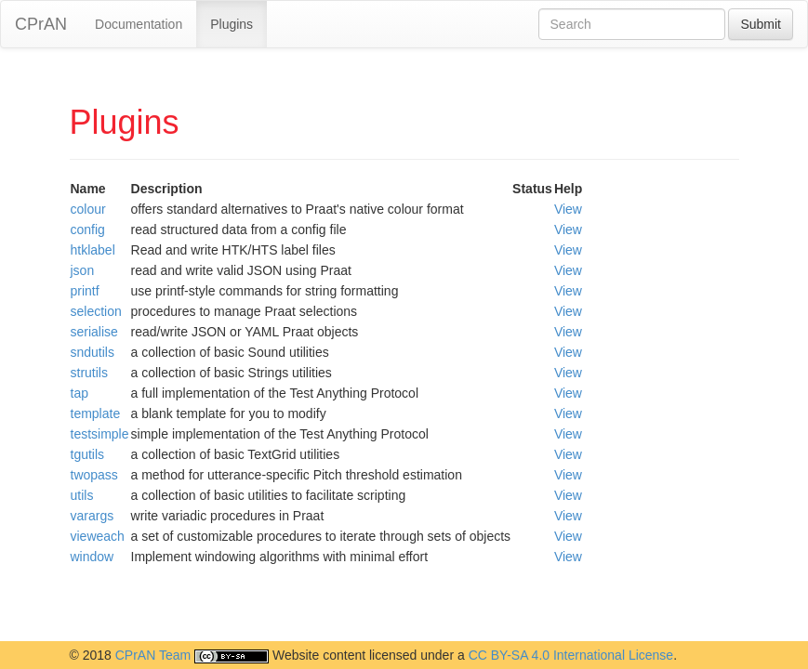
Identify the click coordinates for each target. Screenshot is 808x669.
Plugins (231, 24)
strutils (89, 372)
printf (85, 290)
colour (88, 209)
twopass (94, 474)
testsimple (100, 433)
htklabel (93, 250)
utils (82, 495)
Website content (318, 655)
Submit (760, 24)
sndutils (92, 352)
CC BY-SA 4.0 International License (571, 655)
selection (96, 311)
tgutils (88, 454)
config (88, 229)
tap (79, 393)
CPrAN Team (153, 655)
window (92, 556)
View (568, 209)
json (83, 270)
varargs (92, 515)
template (96, 413)
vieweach (98, 536)
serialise (94, 331)
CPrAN (41, 24)
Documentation (138, 24)
